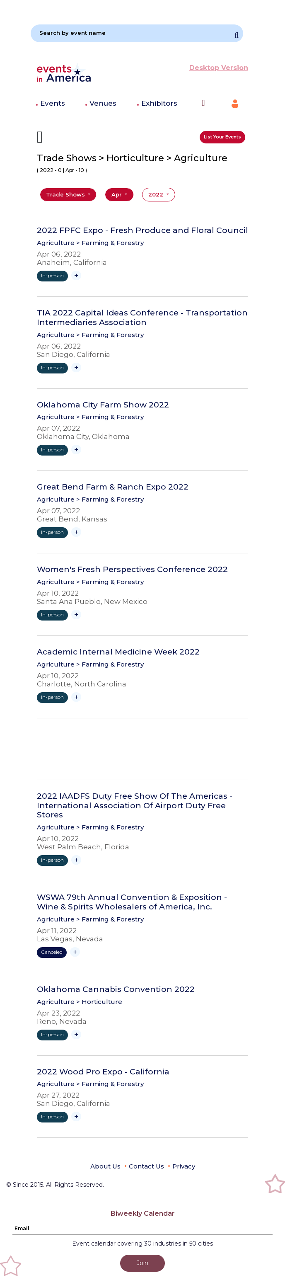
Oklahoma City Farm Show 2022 (103, 405)
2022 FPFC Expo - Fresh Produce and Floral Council (142, 230)
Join (142, 1263)
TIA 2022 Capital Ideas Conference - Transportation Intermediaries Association (142, 317)
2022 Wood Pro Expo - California (103, 1071)
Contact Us (146, 1166)
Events (52, 103)
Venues (102, 103)
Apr (117, 194)
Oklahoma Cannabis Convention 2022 (116, 989)
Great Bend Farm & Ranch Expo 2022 (112, 487)
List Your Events (222, 137)
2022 (156, 194)
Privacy (183, 1166)
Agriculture (56, 243)
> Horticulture (99, 1002)
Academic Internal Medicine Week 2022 (118, 652)
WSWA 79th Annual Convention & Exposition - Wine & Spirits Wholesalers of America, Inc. (132, 902)
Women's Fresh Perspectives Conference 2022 (132, 569)
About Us (105, 1166)
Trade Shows (66, 194)
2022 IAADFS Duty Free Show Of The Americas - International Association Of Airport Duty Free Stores (134, 806)
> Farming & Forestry (110, 243)
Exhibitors (159, 103)
